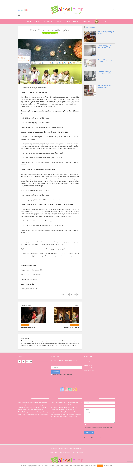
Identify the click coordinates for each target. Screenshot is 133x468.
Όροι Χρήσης (108, 465)
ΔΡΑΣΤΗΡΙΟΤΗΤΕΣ (46, 33)
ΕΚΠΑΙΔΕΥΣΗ (48, 21)
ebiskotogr (41, 36)
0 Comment (60, 36)
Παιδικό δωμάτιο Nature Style (104, 86)
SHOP (105, 21)
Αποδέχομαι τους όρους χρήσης (61, 374)
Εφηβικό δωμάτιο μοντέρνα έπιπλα (104, 72)
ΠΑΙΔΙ (38, 21)
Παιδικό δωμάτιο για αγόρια (106, 32)
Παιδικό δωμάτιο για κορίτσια (106, 60)
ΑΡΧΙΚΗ (28, 21)
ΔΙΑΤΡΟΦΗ (86, 21)
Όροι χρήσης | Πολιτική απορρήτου (93, 437)
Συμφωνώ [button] (100, 465)
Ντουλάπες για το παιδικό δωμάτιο (105, 46)
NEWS (96, 21)
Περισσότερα (60, 419)
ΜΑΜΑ (59, 21)
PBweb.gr (66, 448)
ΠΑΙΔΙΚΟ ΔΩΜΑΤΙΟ (71, 21)
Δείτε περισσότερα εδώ (42, 414)
